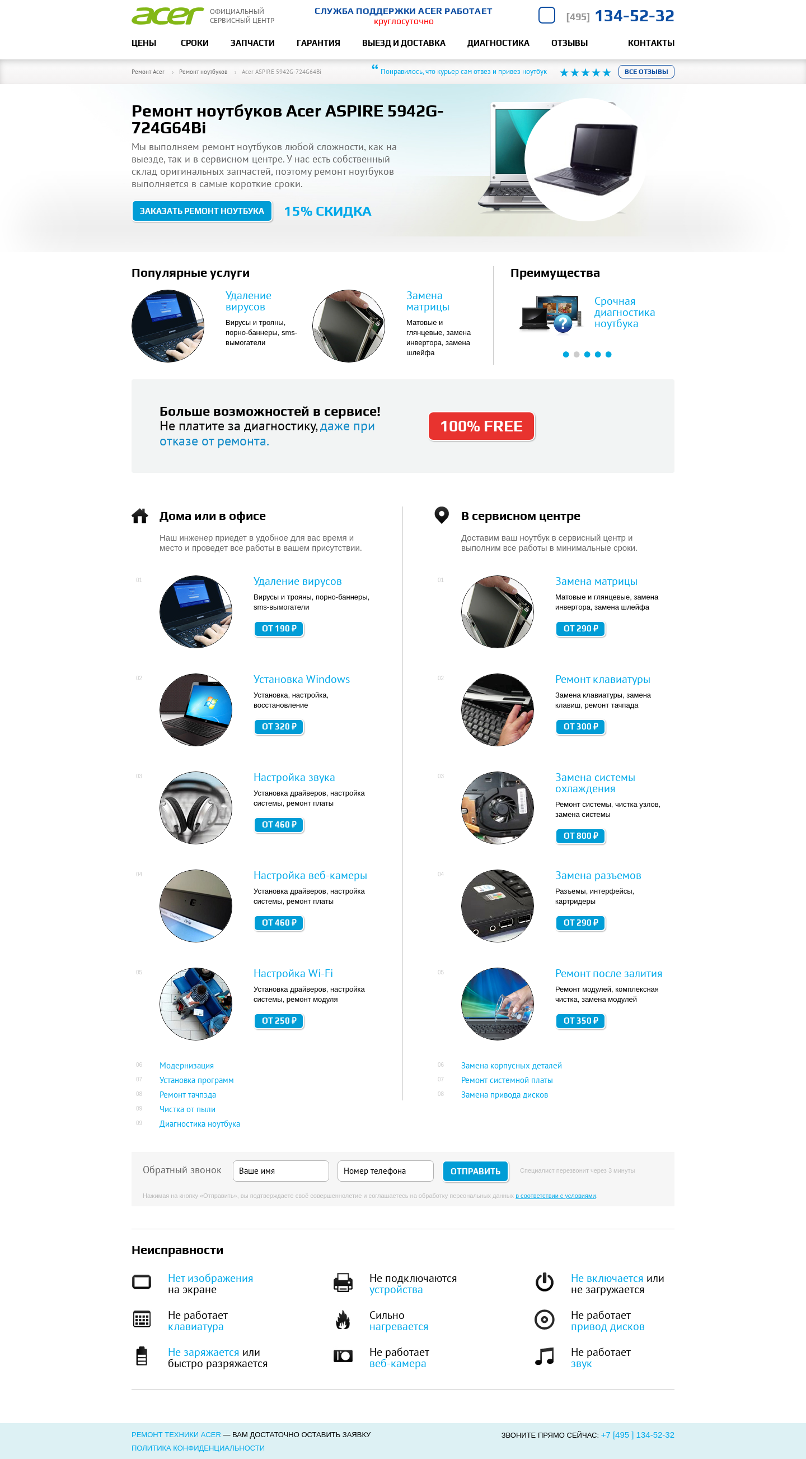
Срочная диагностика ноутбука (624, 312)
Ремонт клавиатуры (602, 679)
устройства (396, 1289)
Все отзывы (646, 72)
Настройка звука (294, 777)
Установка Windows (302, 679)
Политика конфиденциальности (198, 1448)
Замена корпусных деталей (511, 1065)
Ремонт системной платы (507, 1080)
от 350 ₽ (581, 1020)
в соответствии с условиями (556, 1195)
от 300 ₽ (581, 726)
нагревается (399, 1326)
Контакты (651, 43)
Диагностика (498, 43)
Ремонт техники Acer (176, 1434)
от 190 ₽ (279, 628)
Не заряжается (204, 1352)
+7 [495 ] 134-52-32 (637, 1434)
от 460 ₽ (279, 824)
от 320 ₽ (279, 726)
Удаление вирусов (248, 301)
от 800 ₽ (581, 835)
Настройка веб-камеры (310, 875)
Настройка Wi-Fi (293, 973)
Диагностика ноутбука (200, 1123)
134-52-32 (620, 15)
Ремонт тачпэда (188, 1094)
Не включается (607, 1278)
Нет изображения (211, 1278)
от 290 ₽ (581, 628)
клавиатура (196, 1326)
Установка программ (197, 1080)
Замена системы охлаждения (595, 783)
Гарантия (318, 43)
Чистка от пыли (187, 1109)
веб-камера (398, 1363)
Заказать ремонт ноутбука (202, 211)
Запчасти (253, 43)
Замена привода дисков (504, 1094)
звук (581, 1363)
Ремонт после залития (609, 973)
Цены (144, 43)
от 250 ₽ (279, 1020)
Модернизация (187, 1065)
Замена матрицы (427, 301)
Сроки (195, 43)
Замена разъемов (598, 875)
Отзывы (569, 43)
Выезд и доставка (404, 43)
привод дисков (608, 1326)
